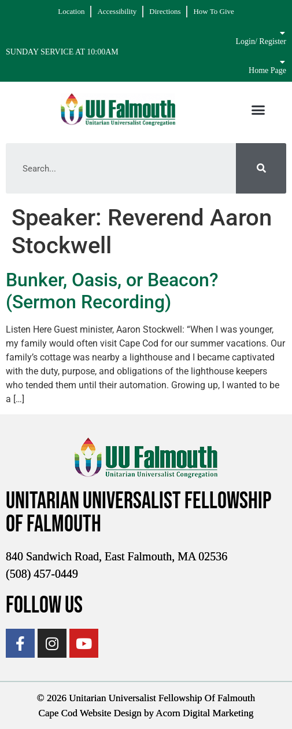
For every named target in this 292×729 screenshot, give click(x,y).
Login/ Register (261, 41)
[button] (258, 110)
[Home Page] (282, 62)
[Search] (261, 168)
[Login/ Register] (282, 33)
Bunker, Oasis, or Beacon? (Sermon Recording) (112, 291)
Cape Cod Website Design (90, 713)
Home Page (267, 70)
